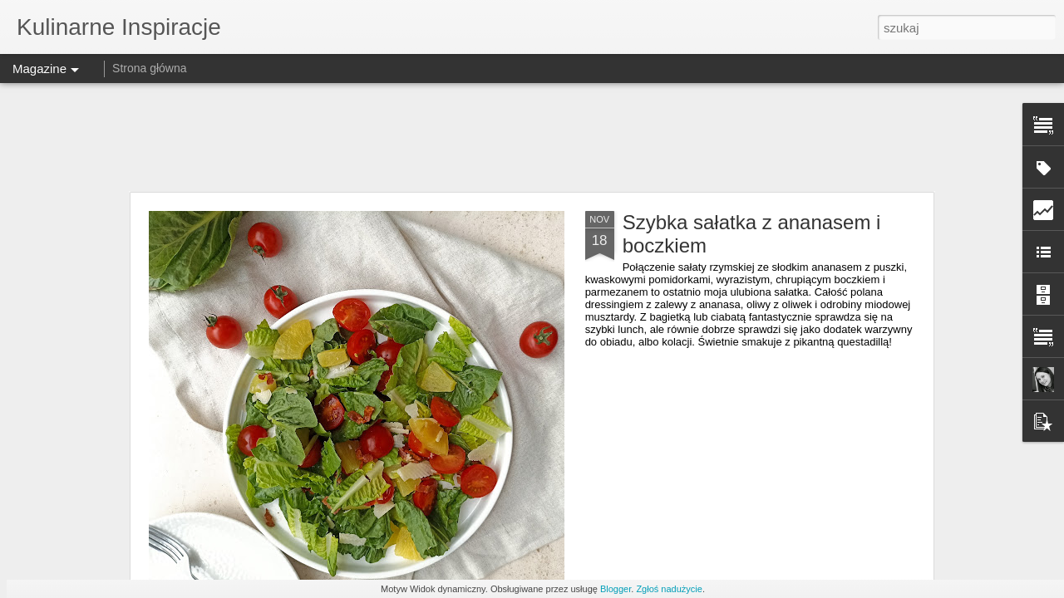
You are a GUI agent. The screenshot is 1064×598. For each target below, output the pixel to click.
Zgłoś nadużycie (669, 589)
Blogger (615, 589)
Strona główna (149, 68)
